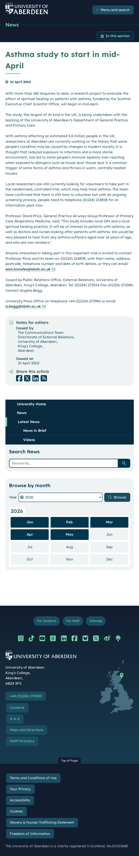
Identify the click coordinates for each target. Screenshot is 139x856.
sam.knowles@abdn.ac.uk (28, 269)
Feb (69, 522)
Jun (117, 534)
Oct (38, 559)
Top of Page (69, 760)
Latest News (28, 421)
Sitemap (96, 621)
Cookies (16, 811)
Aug (77, 546)
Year (13, 497)
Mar (109, 522)
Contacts (17, 708)
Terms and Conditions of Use (33, 778)
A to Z (15, 719)
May (69, 534)
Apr (30, 534)
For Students (46, 621)
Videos (29, 439)
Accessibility (20, 800)
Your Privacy (20, 789)
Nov (77, 559)
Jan (29, 522)
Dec (117, 559)
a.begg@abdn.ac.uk (23, 306)
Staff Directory (22, 741)
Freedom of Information (30, 834)
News (12, 25)
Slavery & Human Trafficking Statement (42, 822)
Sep (117, 546)
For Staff (72, 621)
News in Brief (34, 430)
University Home (31, 404)
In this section (118, 36)
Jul (38, 546)
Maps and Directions (26, 730)
